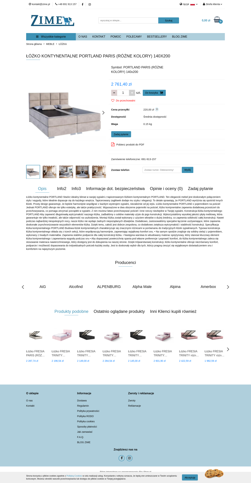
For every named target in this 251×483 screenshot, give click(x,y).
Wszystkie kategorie (51, 36)
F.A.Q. (80, 437)
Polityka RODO (85, 416)
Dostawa (82, 400)
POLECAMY (134, 36)
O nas (29, 400)
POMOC (116, 36)
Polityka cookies (86, 421)
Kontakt (30, 405)
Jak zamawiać (85, 431)
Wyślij (187, 169)
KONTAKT (98, 36)
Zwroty (131, 400)
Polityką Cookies (74, 476)
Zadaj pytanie (121, 134)
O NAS (82, 36)
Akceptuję (190, 477)
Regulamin (83, 405)
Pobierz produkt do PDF (127, 144)
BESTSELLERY (157, 36)
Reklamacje (134, 405)
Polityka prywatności (88, 411)
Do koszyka (154, 92)
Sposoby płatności (87, 426)
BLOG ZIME (179, 36)
